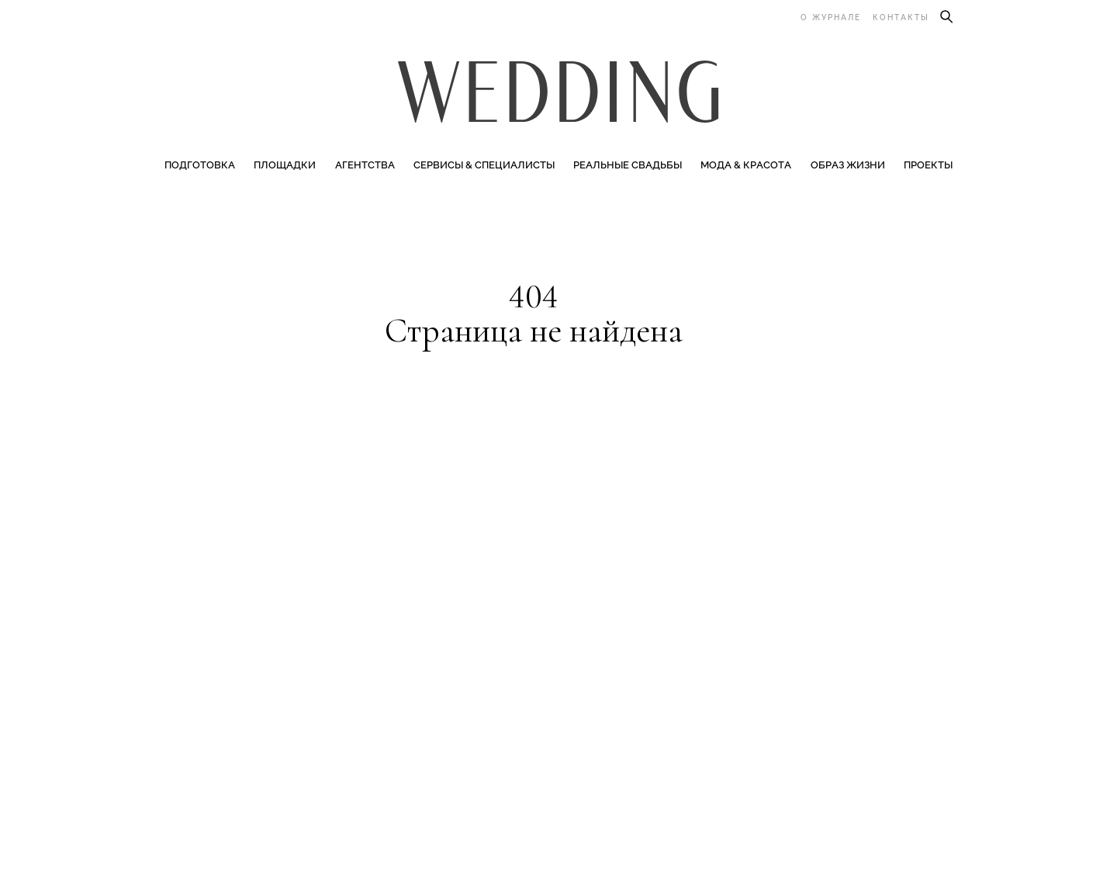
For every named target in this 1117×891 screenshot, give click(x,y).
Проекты (928, 165)
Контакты (901, 17)
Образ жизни (848, 165)
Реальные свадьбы (627, 165)
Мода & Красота (745, 165)
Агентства (365, 165)
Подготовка (199, 165)
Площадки (285, 165)
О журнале (831, 17)
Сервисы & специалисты (484, 165)
